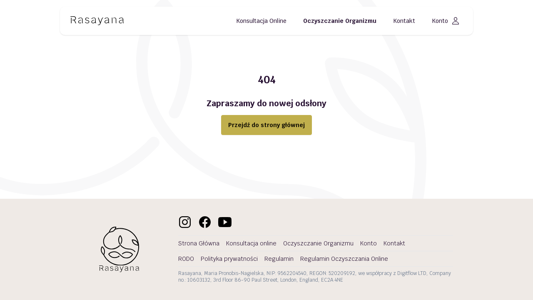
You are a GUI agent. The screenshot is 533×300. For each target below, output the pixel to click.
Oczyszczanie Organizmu (339, 21)
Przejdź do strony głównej (266, 125)
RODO (186, 258)
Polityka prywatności (229, 258)
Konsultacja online (251, 243)
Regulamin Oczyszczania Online (344, 258)
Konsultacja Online (261, 21)
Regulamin (279, 258)
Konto (446, 21)
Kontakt (404, 21)
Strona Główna (198, 243)
